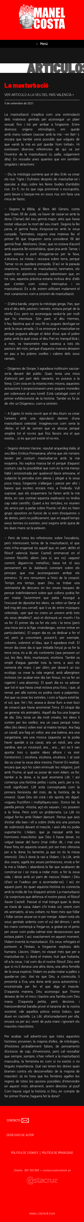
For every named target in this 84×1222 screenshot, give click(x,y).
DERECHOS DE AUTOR (20, 1135)
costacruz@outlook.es (56, 1170)
